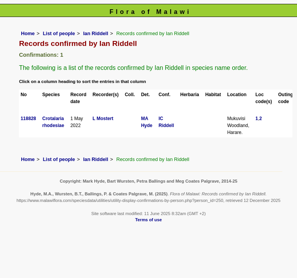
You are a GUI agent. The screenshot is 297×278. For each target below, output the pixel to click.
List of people (59, 33)
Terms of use (148, 219)
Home (28, 33)
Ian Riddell (95, 33)
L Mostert (102, 118)
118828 (28, 118)
